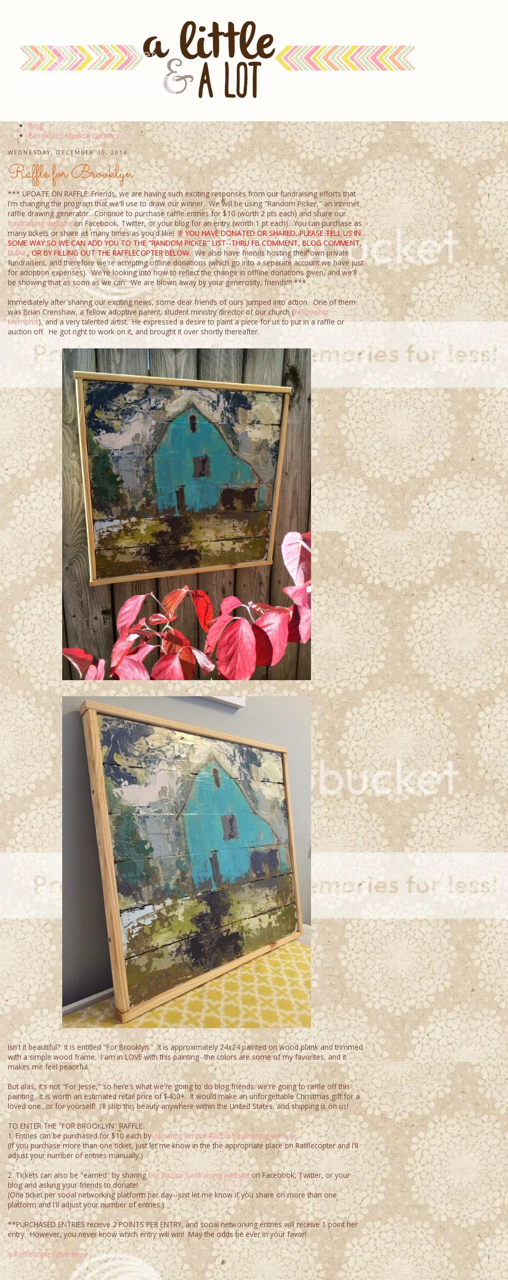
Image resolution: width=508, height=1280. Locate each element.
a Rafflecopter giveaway (47, 1254)
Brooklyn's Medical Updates (74, 135)
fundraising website (40, 223)
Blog (36, 126)
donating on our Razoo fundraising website (225, 1136)
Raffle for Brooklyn (70, 174)
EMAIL (17, 253)
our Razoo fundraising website (198, 1175)
